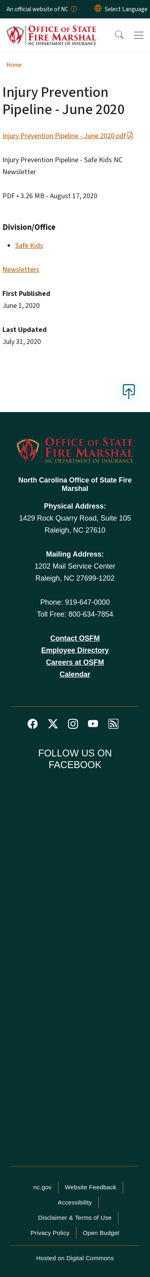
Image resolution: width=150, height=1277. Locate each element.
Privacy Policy (49, 1232)
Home (14, 64)
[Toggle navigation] (139, 35)
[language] (126, 9)
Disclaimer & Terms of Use (75, 1217)
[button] (114, 35)
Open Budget (101, 1232)
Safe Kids (29, 246)
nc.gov (42, 1187)
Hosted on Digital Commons (75, 1258)
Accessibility (75, 1202)
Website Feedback (90, 1187)
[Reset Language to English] (98, 9)
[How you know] (73, 9)
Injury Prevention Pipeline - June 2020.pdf (68, 136)
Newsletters (20, 270)
